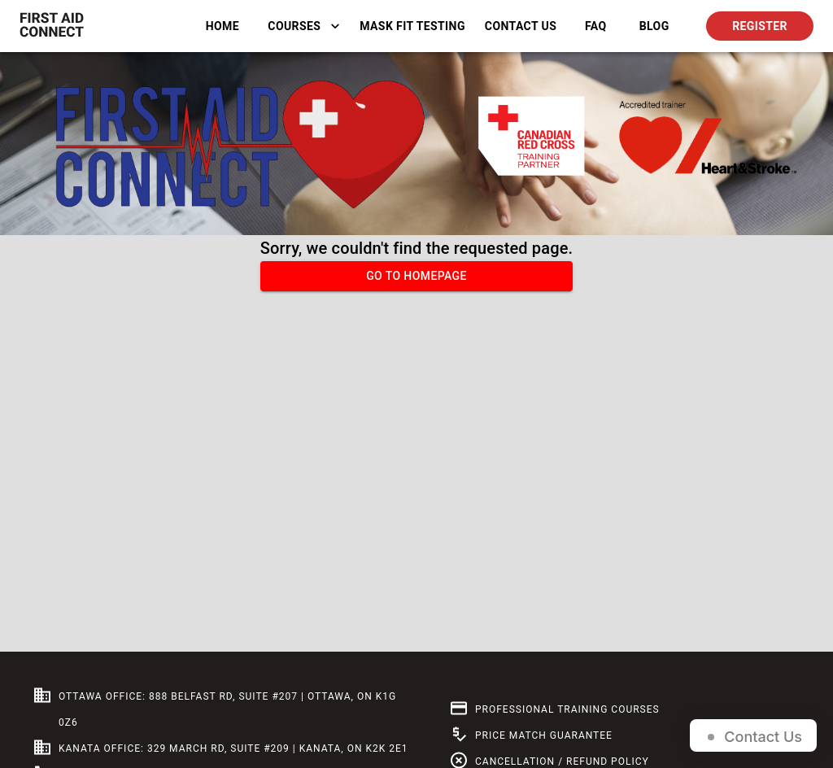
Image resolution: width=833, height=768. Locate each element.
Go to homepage (416, 276)
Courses (304, 26)
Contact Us (520, 26)
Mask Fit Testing (412, 26)
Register (759, 26)
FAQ (595, 26)
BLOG (654, 26)
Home (222, 26)
